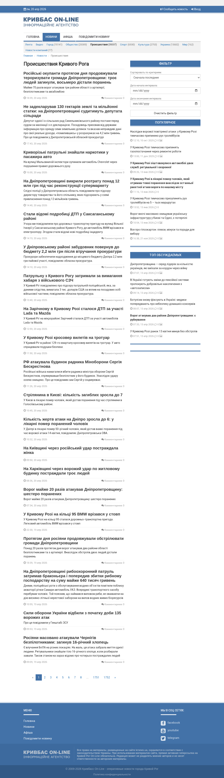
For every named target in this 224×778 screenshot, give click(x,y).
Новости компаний (38, 50)
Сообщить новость (174, 9)
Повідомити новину (94, 36)
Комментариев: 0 (112, 98)
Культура (147, 44)
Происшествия (103, 44)
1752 (107, 677)
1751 (96, 677)
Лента (28, 44)
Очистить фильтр (165, 113)
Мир (187, 44)
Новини (51, 36)
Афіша (68, 36)
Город (54, 44)
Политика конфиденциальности (112, 774)
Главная (28, 55)
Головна (32, 36)
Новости (42, 55)
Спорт (127, 44)
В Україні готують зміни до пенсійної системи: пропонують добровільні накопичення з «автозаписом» (159, 284)
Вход (196, 9)
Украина (169, 44)
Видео (39, 44)
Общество (76, 44)
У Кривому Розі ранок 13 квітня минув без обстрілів (163, 331)
